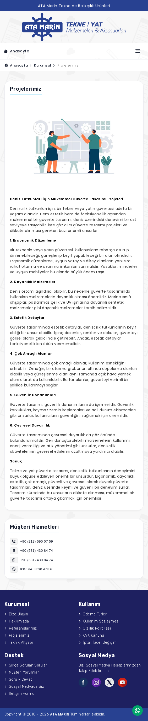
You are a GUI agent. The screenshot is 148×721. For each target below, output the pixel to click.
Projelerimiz (17, 635)
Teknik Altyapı (18, 642)
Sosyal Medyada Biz (24, 686)
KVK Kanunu (91, 635)
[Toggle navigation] (138, 51)
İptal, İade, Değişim (98, 642)
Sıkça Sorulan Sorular (25, 665)
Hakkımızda (16, 621)
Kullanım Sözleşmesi (99, 621)
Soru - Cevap (18, 679)
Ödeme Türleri (93, 614)
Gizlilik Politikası (95, 628)
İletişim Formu (19, 693)
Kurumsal (44, 65)
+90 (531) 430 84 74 (31, 551)
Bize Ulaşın (16, 614)
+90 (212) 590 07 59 (31, 541)
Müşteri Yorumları (22, 672)
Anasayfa (16, 51)
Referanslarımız (20, 628)
